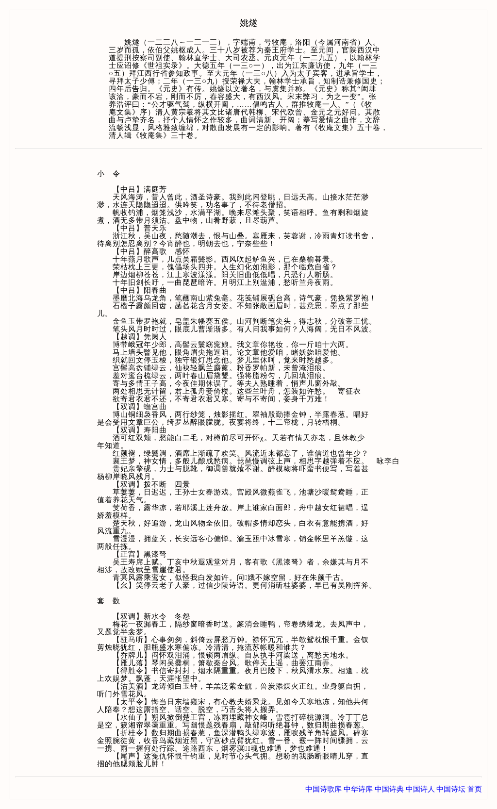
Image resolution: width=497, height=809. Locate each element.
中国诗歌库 (323, 789)
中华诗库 (358, 789)
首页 (474, 789)
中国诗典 (389, 789)
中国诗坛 (450, 789)
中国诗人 (420, 789)
